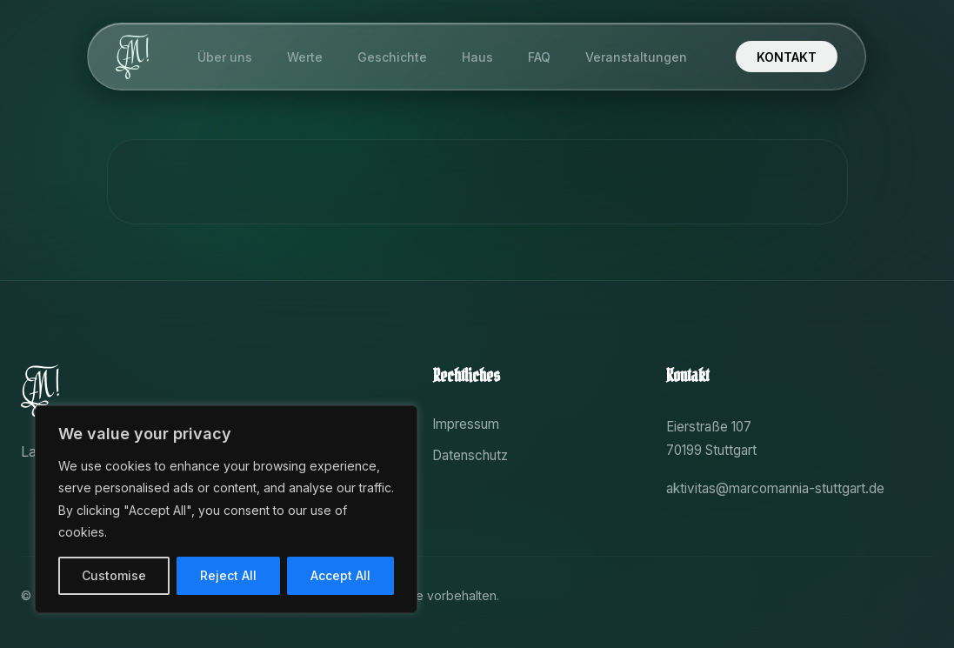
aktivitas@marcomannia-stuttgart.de (775, 488)
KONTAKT (787, 61)
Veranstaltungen (637, 62)
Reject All (228, 575)
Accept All (340, 575)
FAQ (540, 62)
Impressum (465, 424)
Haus (478, 62)
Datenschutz (470, 455)
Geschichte (393, 62)
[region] (226, 509)
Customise (114, 575)
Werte (306, 62)
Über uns (225, 62)
